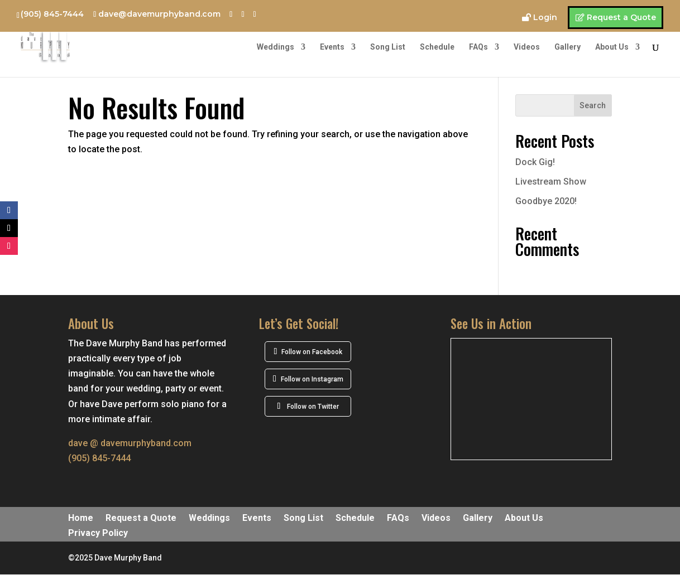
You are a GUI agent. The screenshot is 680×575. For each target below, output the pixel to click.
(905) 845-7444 (52, 14)
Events (332, 47)
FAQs (478, 47)
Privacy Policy (98, 533)
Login (545, 17)
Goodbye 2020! (546, 201)
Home (80, 518)
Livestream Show (550, 181)
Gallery (567, 47)
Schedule (437, 47)
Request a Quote (621, 17)
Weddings (275, 47)
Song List (387, 47)
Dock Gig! (535, 162)
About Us (612, 47)
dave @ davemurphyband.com (129, 443)
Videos (527, 47)
